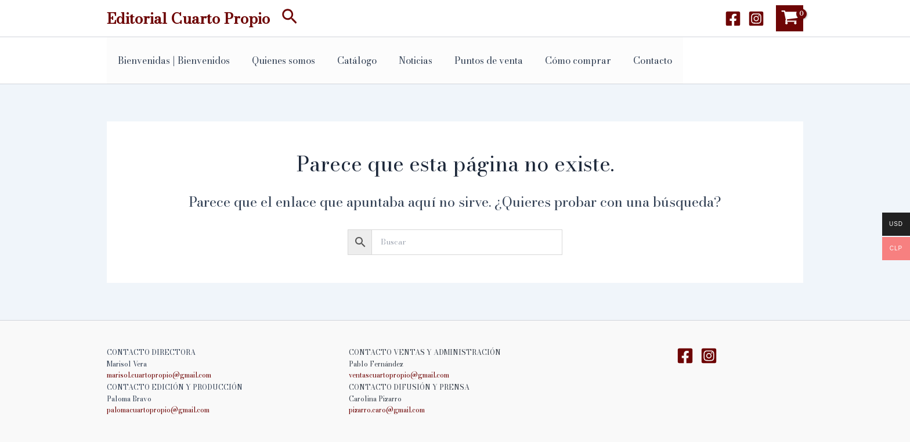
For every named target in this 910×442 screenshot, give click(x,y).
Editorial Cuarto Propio (188, 18)
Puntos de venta (473, 60)
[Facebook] (733, 18)
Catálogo (348, 60)
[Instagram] (756, 18)
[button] (289, 18)
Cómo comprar (559, 60)
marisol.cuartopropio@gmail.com (160, 375)
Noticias (403, 60)
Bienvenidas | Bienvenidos (172, 60)
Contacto (630, 60)
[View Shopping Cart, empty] (789, 18)
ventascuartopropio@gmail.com (400, 375)
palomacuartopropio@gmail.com (159, 409)
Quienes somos (278, 60)
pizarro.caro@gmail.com (388, 409)
